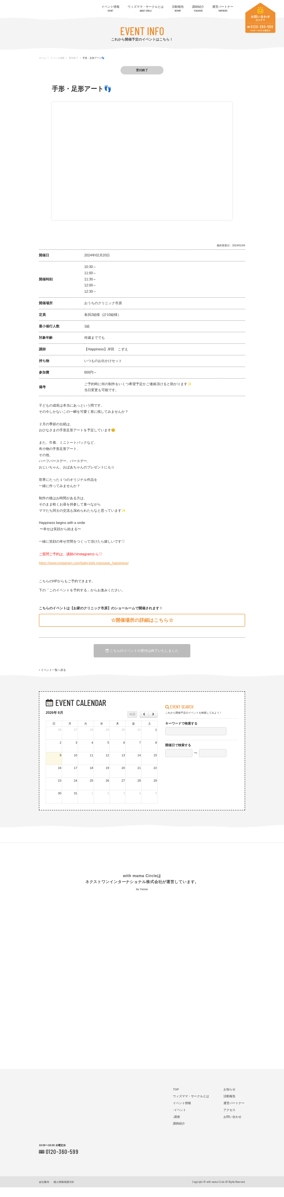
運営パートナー (222, 8)
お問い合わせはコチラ (260, 18)
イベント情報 (110, 8)
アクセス (229, 1119)
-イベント (179, 1119)
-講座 (176, 1126)
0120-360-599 (62, 1161)
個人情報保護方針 (63, 1191)
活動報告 (178, 8)
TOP (176, 1098)
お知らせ (229, 1098)
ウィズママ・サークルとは (146, 8)
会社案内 (44, 1191)
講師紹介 (198, 8)
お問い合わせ (232, 1126)
